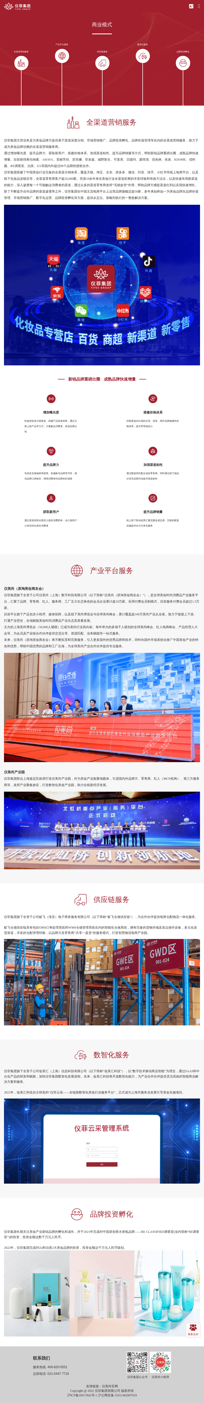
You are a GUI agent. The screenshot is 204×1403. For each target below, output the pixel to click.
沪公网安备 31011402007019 (117, 1395)
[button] (191, 6)
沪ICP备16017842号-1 (82, 1395)
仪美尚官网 (110, 1386)
